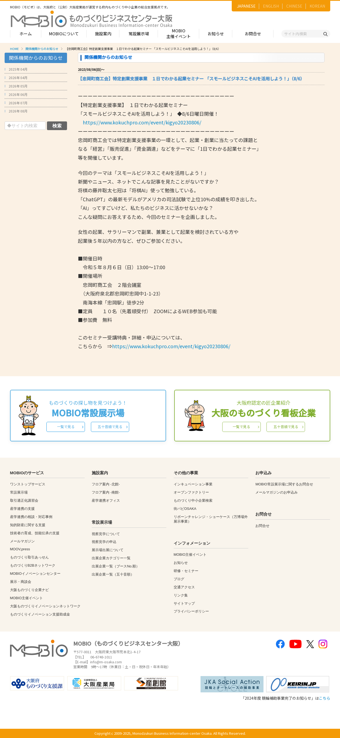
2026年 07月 (18, 103)
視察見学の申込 (104, 542)
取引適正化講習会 (24, 500)
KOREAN (317, 6)
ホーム (26, 33)
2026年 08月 (18, 111)
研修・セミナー (186, 571)
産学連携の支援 (22, 509)
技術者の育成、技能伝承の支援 (34, 533)
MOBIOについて (64, 33)
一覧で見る (66, 426)
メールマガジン (22, 541)
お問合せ (253, 33)
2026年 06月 (18, 94)
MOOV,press (20, 549)
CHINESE (294, 6)
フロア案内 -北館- (106, 484)
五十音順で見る (110, 426)
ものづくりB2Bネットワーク (33, 565)
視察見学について (106, 534)
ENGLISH (271, 6)
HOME (14, 48)
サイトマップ (184, 603)
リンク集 (181, 595)
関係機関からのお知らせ (42, 48)
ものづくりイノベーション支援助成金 (40, 614)
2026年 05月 (18, 86)
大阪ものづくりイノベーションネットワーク (45, 606)
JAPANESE (246, 6)
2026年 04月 (18, 77)
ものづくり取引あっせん (29, 557)
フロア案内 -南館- (106, 492)
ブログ (179, 579)
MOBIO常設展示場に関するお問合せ (284, 484)
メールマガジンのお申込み (276, 492)
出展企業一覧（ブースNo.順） (115, 566)
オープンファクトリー (191, 492)
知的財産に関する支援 (27, 525)
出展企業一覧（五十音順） (113, 574)
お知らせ (216, 33)
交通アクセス (184, 587)
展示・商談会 (20, 582)
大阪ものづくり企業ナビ (29, 590)
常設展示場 (139, 33)
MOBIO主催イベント (178, 33)
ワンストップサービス (27, 484)
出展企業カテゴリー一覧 (111, 558)
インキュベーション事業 (193, 484)
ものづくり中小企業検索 (193, 500)
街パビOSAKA (185, 509)
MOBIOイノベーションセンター (35, 573)
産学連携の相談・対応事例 (31, 517)
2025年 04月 (18, 69)
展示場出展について (107, 550)
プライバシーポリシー (191, 611)
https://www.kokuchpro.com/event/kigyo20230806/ (142, 122)
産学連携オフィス (106, 500)
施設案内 (103, 33)
